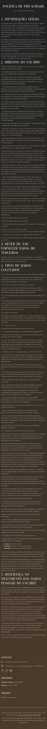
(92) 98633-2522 (10, 662)
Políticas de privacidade (8, 697)
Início (15, 11)
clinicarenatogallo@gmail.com (10, 231)
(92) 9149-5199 (22, 662)
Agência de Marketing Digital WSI (29, 715)
